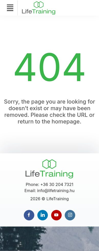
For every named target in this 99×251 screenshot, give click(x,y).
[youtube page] (56, 215)
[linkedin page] (42, 215)
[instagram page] (70, 215)
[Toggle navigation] (10, 8)
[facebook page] (29, 215)
